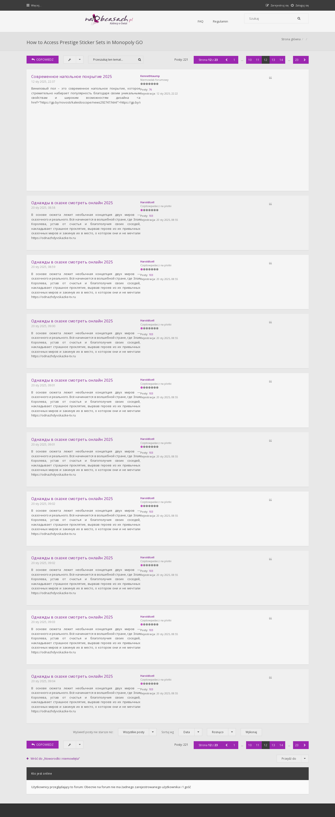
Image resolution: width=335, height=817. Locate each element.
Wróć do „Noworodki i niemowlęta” (56, 676)
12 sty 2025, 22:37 (44, 87)
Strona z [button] (206, 65)
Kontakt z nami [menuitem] (261, 785)
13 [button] (272, 65)
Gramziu (56, 801)
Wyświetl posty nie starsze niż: (115, 650)
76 (258, 96)
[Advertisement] (167, 151)
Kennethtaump (258, 81)
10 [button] (248, 65)
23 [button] (295, 65)
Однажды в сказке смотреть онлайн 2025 (73, 203)
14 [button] (280, 65)
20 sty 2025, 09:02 (44, 458)
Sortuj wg (181, 650)
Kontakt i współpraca (231, 744)
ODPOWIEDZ (44, 65)
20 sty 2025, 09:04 (44, 608)
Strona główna (289, 44)
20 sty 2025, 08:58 (44, 208)
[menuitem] (298, 5)
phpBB (61, 797)
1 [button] (233, 65)
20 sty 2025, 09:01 (44, 358)
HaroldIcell (255, 202)
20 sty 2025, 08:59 (44, 258)
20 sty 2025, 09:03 (44, 558)
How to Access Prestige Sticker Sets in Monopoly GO (86, 44)
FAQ (89, 21)
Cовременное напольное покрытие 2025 (72, 81)
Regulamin (108, 21)
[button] (225, 65)
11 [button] (256, 65)
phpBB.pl (75, 805)
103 (259, 217)
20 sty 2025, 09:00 (44, 308)
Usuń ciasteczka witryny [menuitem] (291, 785)
